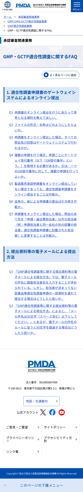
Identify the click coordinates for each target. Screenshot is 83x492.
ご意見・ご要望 (17, 427)
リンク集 (12, 451)
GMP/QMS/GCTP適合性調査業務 (27, 21)
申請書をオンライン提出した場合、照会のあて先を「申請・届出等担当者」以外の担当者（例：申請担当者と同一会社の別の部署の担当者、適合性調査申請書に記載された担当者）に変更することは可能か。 (45, 225)
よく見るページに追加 (63, 75)
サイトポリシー (55, 427)
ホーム (8, 17)
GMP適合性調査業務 (20, 26)
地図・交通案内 (37, 401)
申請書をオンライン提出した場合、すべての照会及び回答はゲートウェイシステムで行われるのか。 (45, 142)
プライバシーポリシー (20, 439)
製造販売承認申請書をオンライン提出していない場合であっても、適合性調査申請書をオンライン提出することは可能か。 (45, 189)
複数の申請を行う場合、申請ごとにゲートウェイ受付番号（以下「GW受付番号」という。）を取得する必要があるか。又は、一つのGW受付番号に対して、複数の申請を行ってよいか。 (46, 166)
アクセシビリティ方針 (58, 439)
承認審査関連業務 (28, 17)
